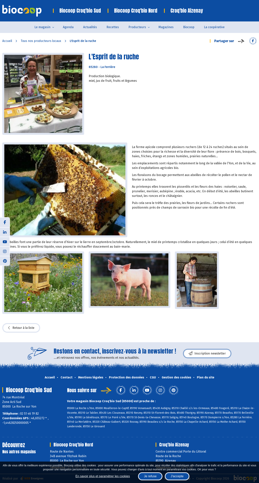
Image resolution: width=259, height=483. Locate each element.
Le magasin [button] (42, 27)
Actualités (90, 27)
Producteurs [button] (137, 27)
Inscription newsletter (207, 353)
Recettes (112, 27)
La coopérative (214, 27)
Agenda (68, 27)
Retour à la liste (21, 328)
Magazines (166, 27)
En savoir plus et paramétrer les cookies (103, 476)
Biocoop (188, 27)
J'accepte (177, 476)
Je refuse (150, 476)
